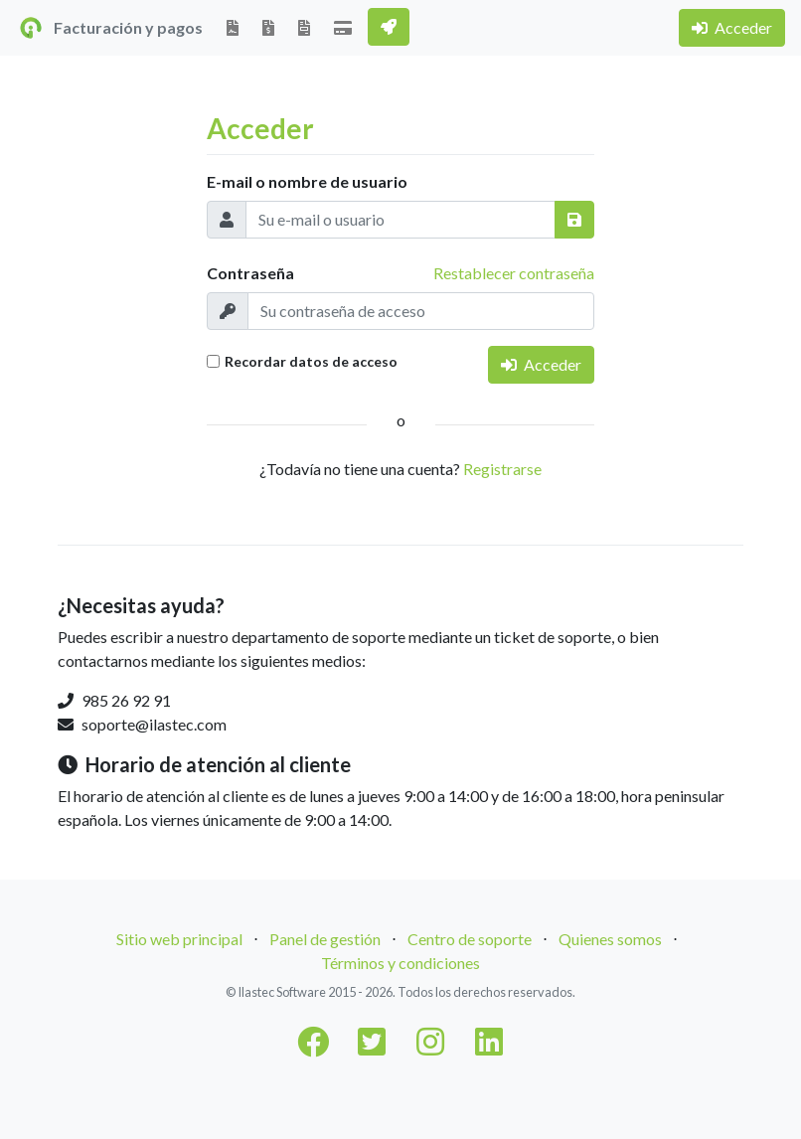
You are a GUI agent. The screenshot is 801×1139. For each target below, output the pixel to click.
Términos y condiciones (400, 962)
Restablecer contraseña (513, 272)
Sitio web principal (179, 938)
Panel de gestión (325, 938)
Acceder (732, 27)
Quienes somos (610, 938)
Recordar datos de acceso (311, 361)
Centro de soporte (469, 938)
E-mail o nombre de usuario (307, 181)
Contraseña (250, 272)
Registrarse (502, 468)
